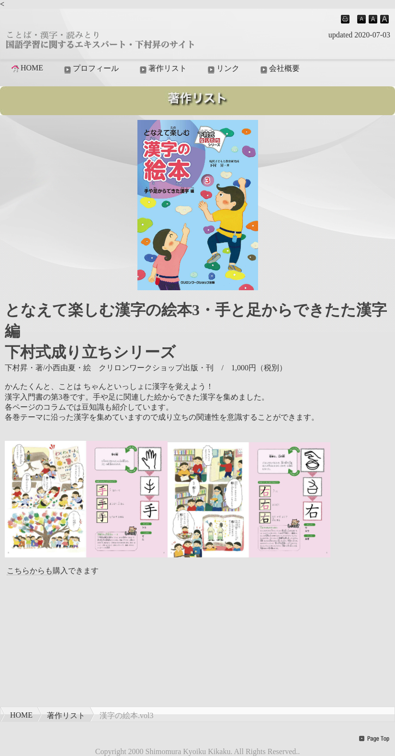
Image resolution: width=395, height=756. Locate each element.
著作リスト (162, 69)
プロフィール (90, 69)
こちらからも (30, 571)
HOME (26, 68)
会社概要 (279, 69)
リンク (222, 69)
